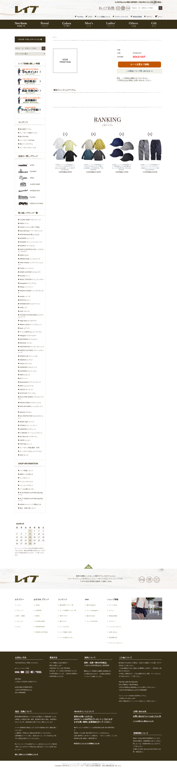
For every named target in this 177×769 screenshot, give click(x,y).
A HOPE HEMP (40, 621)
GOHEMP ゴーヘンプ (27, 238)
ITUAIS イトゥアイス (27, 268)
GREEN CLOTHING (42, 632)
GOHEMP (39, 610)
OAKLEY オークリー (26, 389)
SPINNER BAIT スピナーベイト (30, 304)
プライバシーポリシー (116, 643)
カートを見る (113, 605)
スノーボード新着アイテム (28, 133)
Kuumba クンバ (25, 276)
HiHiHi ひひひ (24, 255)
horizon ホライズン (26, 363)
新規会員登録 (137, 17)
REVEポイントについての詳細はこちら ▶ (87, 743)
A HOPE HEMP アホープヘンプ (30, 220)
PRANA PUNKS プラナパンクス (30, 403)
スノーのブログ (64, 626)
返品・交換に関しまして (28, 508)
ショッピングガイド (26, 485)
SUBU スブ (23, 307)
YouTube (80, 17)
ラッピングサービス (26, 482)
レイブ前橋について (103, 17)
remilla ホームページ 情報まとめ (30, 504)
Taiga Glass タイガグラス (28, 321)
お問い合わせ (113, 632)
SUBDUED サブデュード (28, 429)
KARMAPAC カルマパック (28, 367)
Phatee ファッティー (27, 287)
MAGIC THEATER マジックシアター (32, 279)
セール (19, 626)
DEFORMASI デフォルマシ (29, 339)
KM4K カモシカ (25, 375)
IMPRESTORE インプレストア (30, 259)
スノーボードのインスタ (28, 147)
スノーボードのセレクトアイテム (31, 451)
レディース (20, 610)
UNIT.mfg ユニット (26, 444)
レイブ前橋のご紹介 (66, 632)
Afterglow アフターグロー (28, 335)
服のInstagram (91, 605)
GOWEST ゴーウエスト (27, 246)
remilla (37, 605)
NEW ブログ (63, 616)
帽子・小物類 (21, 616)
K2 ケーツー (24, 378)
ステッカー (20, 621)
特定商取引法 (113, 637)
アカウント (112, 621)
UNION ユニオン (25, 440)
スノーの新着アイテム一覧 (68, 610)
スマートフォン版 (36, 39)
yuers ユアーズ (25, 328)
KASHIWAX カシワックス (28, 371)
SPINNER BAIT (40, 626)
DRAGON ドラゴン (26, 343)
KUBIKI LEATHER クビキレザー (30, 272)
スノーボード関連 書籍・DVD (29, 448)
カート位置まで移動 (139, 64)
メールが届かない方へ (27, 489)
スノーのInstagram (92, 610)
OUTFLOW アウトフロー (28, 393)
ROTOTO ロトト (25, 300)
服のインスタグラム (26, 144)
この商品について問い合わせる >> (139, 71)
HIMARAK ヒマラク (26, 360)
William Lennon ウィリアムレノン (31, 324)
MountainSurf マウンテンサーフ (30, 382)
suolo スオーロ (25, 311)
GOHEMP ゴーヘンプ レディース (31, 242)
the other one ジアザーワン (29, 436)
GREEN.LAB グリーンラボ (28, 356)
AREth (37, 616)
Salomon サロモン (26, 412)
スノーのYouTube (92, 621)
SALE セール (24, 455)
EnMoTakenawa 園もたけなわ (29, 234)
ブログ (90, 17)
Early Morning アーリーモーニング (31, 231)
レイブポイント (25, 478)
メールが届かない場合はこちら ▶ (143, 721)
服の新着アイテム (25, 129)
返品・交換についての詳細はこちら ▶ (26, 754)
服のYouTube (24, 136)
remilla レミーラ (25, 296)
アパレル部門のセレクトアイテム (31, 332)
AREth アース (24, 223)
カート (160, 17)
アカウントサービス (121, 17)
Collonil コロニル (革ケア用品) (30, 227)
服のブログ (63, 621)
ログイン (149, 17)
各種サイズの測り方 (26, 474)
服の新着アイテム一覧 (66, 605)
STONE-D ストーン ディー (28, 425)
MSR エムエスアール (27, 386)
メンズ (19, 605)
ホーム (55, 37)
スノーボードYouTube (27, 140)
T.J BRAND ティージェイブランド (31, 433)
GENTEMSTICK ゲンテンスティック (32, 347)
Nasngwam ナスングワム (28, 283)
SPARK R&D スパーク (27, 422)
